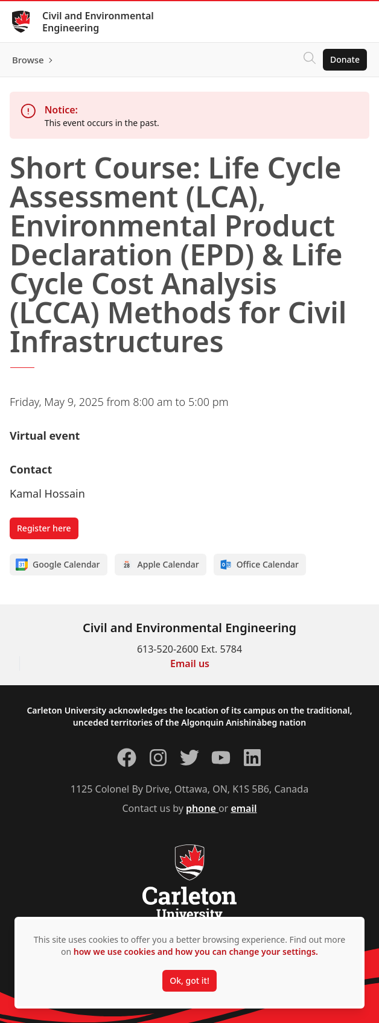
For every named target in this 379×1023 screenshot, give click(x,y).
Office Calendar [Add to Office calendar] (259, 565)
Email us (189, 663)
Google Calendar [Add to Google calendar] (58, 565)
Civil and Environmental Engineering (98, 22)
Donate (345, 59)
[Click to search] (310, 60)
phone (202, 808)
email (243, 808)
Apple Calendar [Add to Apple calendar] (160, 565)
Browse (28, 60)
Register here (44, 528)
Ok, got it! (189, 980)
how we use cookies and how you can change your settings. (196, 951)
